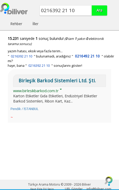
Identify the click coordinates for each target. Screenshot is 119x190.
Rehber (16, 23)
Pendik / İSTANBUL (24, 109)
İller (35, 23)
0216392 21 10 (21, 56)
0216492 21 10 (87, 56)
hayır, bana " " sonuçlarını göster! (45, 65)
